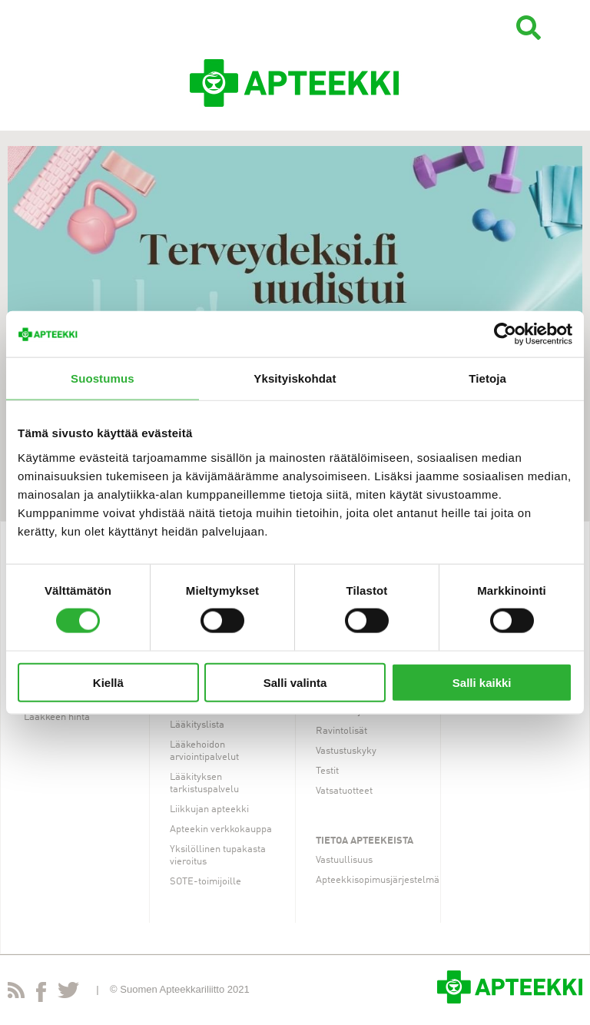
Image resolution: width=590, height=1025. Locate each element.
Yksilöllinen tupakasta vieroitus (218, 855)
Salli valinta (295, 681)
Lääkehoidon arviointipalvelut (204, 751)
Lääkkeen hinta (57, 717)
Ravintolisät (341, 731)
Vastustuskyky (346, 751)
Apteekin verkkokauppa (221, 829)
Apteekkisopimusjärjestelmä (377, 880)
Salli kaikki (482, 681)
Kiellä (108, 681)
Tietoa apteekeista (364, 841)
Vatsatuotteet (344, 791)
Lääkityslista (197, 725)
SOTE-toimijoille (205, 882)
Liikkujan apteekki (209, 809)
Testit (327, 771)
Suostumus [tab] (102, 378)
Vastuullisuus (344, 860)
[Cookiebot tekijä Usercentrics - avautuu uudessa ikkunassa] (505, 334)
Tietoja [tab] (487, 378)
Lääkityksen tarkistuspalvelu (204, 783)
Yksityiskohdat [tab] (295, 378)
